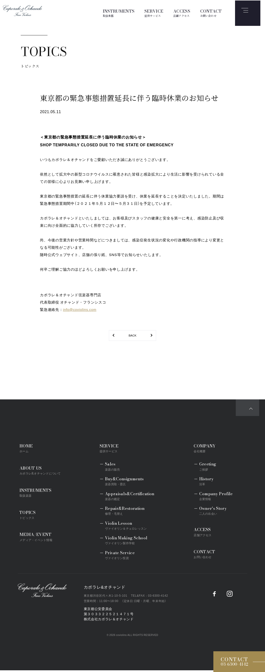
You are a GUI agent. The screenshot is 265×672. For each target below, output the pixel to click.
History (206, 483)
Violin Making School (127, 542)
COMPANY (208, 450)
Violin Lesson (127, 527)
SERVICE (153, 13)
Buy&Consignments (125, 483)
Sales (113, 468)
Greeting (207, 468)
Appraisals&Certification (131, 498)
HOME (28, 450)
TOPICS (31, 515)
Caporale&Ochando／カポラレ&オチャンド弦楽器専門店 (48, 594)
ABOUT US (40, 472)
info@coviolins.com (80, 310)
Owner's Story (213, 512)
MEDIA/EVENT (41, 537)
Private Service (121, 557)
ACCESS (181, 13)
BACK (132, 336)
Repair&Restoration (126, 512)
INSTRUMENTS (119, 13)
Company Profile (216, 498)
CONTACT (211, 13)
